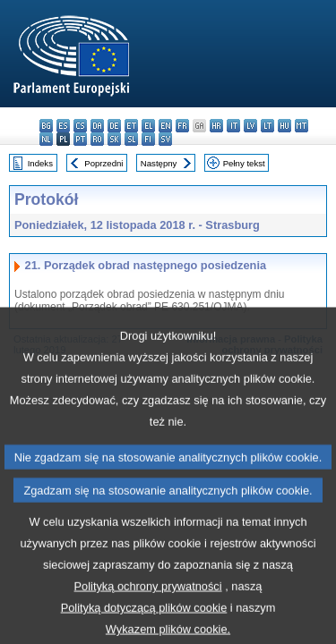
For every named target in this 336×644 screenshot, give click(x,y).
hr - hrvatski (216, 125)
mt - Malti (301, 125)
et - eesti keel (131, 125)
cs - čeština (80, 125)
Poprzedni (103, 163)
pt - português (80, 139)
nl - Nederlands (46, 139)
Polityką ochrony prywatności (148, 614)
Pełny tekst (244, 163)
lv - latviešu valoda (250, 125)
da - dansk (97, 125)
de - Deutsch (114, 125)
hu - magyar (284, 125)
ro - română (97, 139)
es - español (63, 125)
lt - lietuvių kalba (267, 125)
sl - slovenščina (131, 139)
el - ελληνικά (148, 125)
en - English (165, 125)
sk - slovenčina (114, 139)
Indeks (40, 163)
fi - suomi (148, 139)
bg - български (46, 125)
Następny (159, 163)
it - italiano (233, 125)
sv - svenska (165, 139)
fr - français (182, 125)
